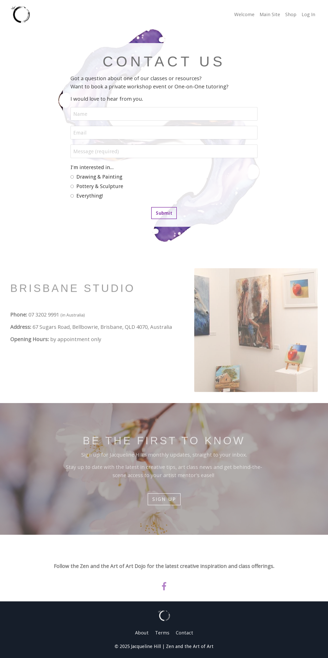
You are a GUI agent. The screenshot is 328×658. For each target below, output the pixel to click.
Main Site (270, 14)
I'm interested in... (92, 167)
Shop (290, 14)
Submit (164, 213)
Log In (308, 14)
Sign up (164, 499)
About (142, 633)
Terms (162, 633)
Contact (184, 633)
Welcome (244, 14)
